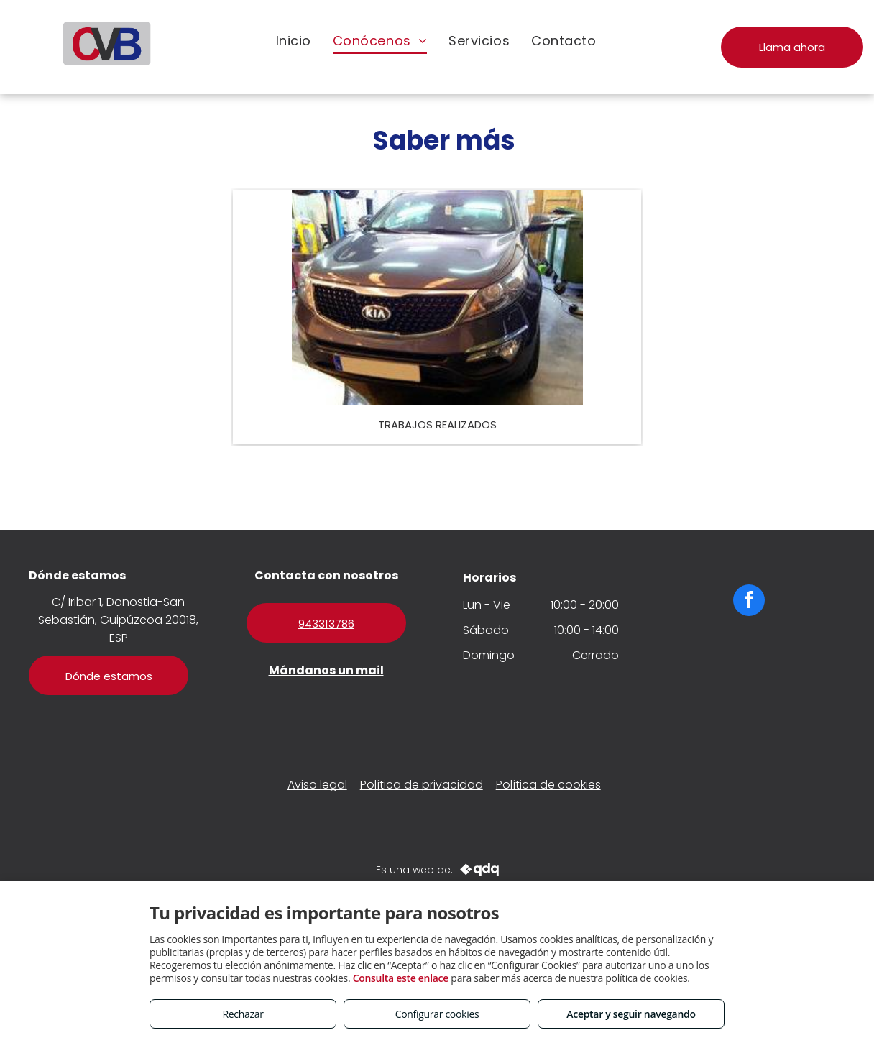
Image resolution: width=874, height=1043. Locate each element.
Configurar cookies (437, 1014)
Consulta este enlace (400, 978)
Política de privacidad (421, 784)
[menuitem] (293, 40)
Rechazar (242, 1014)
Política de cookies (548, 784)
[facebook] (749, 602)
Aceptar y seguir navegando (630, 1014)
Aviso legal (317, 784)
